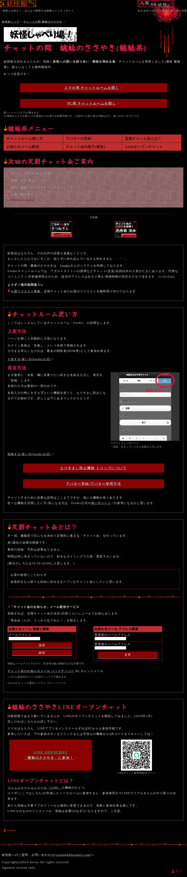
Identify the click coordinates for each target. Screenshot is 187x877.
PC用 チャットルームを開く (91, 103)
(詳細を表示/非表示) (22, 200)
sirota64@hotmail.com (73, 854)
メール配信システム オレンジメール (43, 683)
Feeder (65, 265)
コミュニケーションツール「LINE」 (34, 787)
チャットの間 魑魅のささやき (42, 21)
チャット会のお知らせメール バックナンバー (40, 671)
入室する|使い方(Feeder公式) (29, 359)
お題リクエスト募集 (26, 291)
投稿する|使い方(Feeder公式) (29, 454)
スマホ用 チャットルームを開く (91, 88)
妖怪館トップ (10, 21)
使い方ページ (101, 503)
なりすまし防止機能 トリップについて (93, 468)
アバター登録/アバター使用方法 (93, 484)
